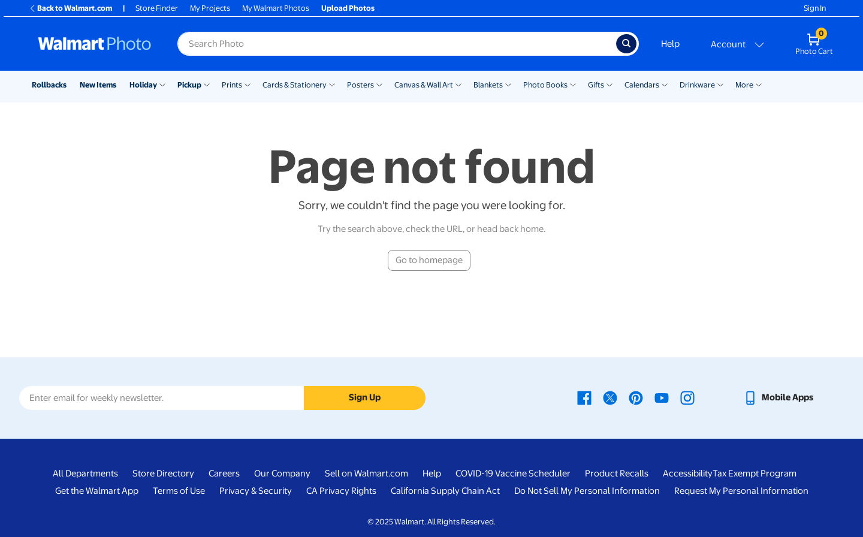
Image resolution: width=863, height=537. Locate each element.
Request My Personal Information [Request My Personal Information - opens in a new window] (741, 490)
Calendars (641, 84)
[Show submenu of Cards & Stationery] (332, 84)
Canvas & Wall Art (423, 84)
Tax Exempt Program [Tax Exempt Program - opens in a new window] (754, 473)
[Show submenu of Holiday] (162, 84)
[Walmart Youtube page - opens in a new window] (661, 397)
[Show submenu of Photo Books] (573, 84)
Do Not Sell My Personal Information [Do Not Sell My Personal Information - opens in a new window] (587, 490)
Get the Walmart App (96, 490)
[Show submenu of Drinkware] (720, 84)
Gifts (596, 84)
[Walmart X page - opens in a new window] (610, 397)
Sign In (815, 8)
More (744, 84)
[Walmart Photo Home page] (94, 43)
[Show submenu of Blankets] (508, 84)
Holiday (143, 84)
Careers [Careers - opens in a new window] (224, 473)
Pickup (189, 84)
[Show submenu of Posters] (379, 84)
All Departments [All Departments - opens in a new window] (85, 473)
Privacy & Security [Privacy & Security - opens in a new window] (255, 490)
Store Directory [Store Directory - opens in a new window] (163, 473)
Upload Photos (348, 8)
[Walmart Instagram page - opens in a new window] (687, 397)
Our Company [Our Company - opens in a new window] (282, 473)
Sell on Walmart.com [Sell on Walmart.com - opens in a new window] (366, 473)
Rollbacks (49, 84)
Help (670, 43)
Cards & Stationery (294, 84)
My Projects (210, 8)
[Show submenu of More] (758, 84)
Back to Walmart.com (70, 8)
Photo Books (545, 84)
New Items (98, 84)
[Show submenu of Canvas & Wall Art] (458, 84)
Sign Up (365, 397)
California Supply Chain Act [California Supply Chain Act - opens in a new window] (445, 490)
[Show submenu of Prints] (247, 84)
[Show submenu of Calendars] (664, 84)
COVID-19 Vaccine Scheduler (513, 473)
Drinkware (697, 84)
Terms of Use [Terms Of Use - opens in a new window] (179, 490)
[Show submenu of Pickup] (206, 84)
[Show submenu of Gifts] (609, 84)
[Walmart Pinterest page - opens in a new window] (636, 397)
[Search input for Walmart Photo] (396, 44)
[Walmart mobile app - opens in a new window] (778, 397)
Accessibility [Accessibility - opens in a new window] (688, 473)
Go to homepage (429, 260)
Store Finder (156, 8)
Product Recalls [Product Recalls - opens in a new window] (616, 473)
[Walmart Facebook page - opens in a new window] (584, 397)
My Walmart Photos (275, 8)
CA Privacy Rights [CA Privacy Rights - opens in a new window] (341, 490)
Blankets (488, 84)
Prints (232, 84)
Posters (360, 84)
